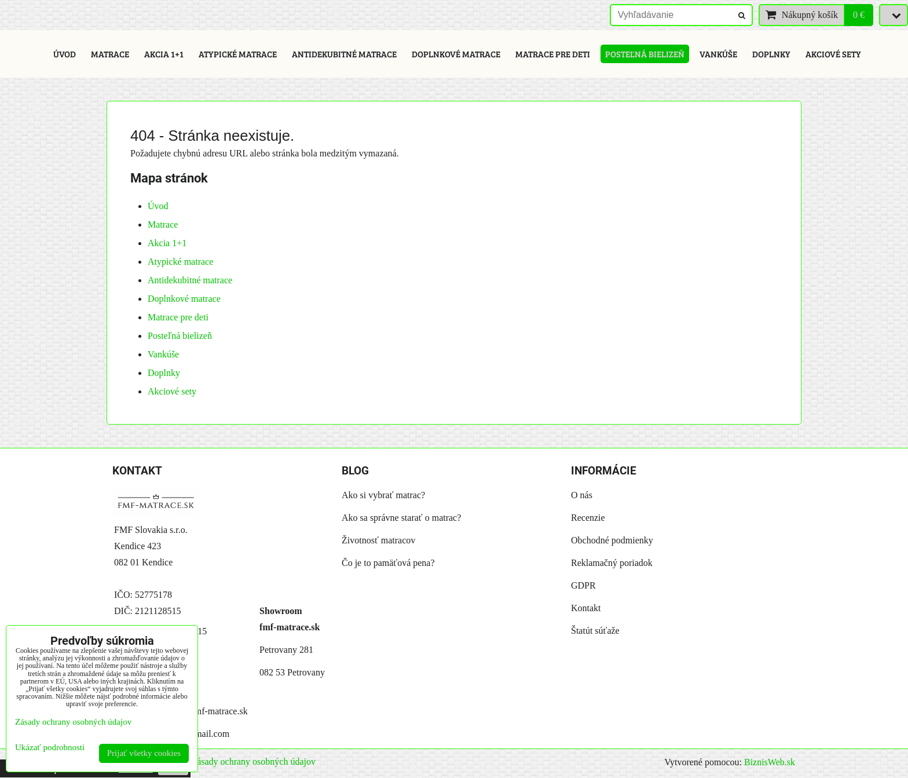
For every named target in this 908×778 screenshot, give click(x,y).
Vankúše (718, 54)
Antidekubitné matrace (344, 54)
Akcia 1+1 (164, 54)
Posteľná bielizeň (644, 54)
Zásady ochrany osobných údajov (253, 761)
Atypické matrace (238, 54)
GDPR (583, 585)
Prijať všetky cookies (144, 753)
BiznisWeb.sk (769, 762)
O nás (581, 495)
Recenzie (588, 518)
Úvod (64, 54)
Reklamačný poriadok (612, 563)
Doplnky (771, 54)
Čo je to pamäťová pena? (388, 563)
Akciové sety (833, 54)
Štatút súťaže (595, 630)
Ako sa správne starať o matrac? (401, 518)
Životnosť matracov (378, 540)
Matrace (110, 54)
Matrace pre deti (552, 54)
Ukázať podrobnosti (50, 747)
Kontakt (586, 608)
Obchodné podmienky (612, 540)
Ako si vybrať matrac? (383, 495)
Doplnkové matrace (456, 54)
